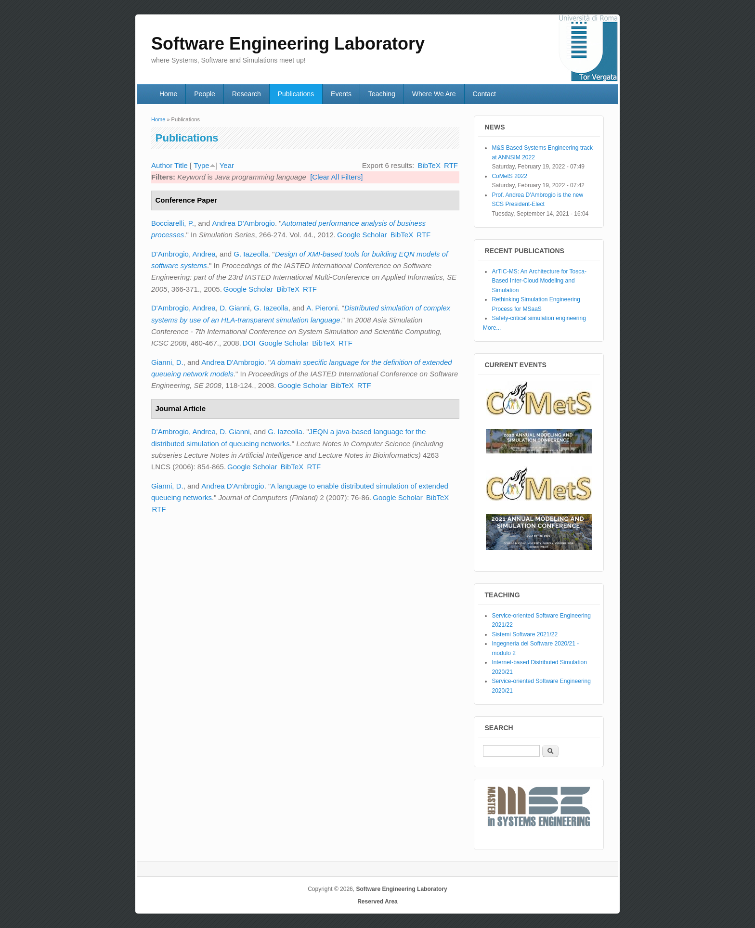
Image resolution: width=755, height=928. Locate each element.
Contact (484, 94)
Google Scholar (362, 235)
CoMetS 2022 (509, 176)
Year (227, 165)
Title (181, 165)
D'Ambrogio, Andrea (183, 254)
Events (341, 94)
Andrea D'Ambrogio (243, 223)
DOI (249, 343)
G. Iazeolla (251, 254)
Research (246, 94)
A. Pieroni (322, 308)
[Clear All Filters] (336, 177)
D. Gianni (235, 308)
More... (492, 327)
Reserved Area (377, 901)
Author (161, 165)
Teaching (381, 94)
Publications (296, 94)
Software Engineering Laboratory (401, 889)
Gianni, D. (167, 362)
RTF (451, 165)
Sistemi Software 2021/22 (525, 634)
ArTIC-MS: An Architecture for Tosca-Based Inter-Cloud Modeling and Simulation (539, 281)
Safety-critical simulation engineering (539, 318)
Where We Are (434, 94)
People (204, 94)
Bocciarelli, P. (172, 223)
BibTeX (429, 165)
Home (168, 94)
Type (201, 165)
